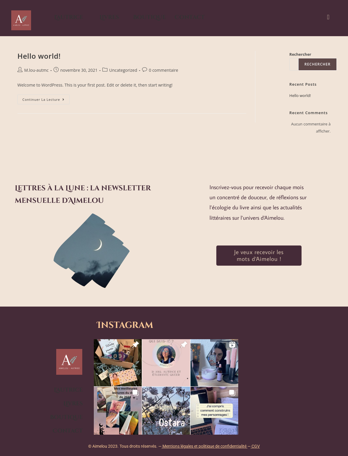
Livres (109, 17)
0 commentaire (163, 70)
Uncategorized (123, 70)
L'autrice (68, 17)
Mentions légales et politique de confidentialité (204, 446)
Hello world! (39, 56)
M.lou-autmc (36, 70)
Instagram (127, 325)
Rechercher (300, 54)
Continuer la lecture (46, 98)
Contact (190, 17)
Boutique (149, 17)
